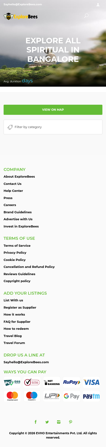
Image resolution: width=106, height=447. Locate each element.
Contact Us (12, 184)
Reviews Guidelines (19, 274)
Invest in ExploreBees (21, 226)
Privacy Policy (15, 252)
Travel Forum (14, 343)
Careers (10, 205)
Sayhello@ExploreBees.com (26, 362)
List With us (13, 300)
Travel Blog (13, 336)
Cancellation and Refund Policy (29, 267)
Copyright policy (17, 281)
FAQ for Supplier (17, 322)
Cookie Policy (15, 260)
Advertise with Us (18, 219)
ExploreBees (25, 16)
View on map (53, 109)
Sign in (98, 4)
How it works (14, 314)
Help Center (13, 191)
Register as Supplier (20, 307)
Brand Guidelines (18, 212)
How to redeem (16, 328)
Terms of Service (17, 245)
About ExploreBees (19, 176)
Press (8, 198)
